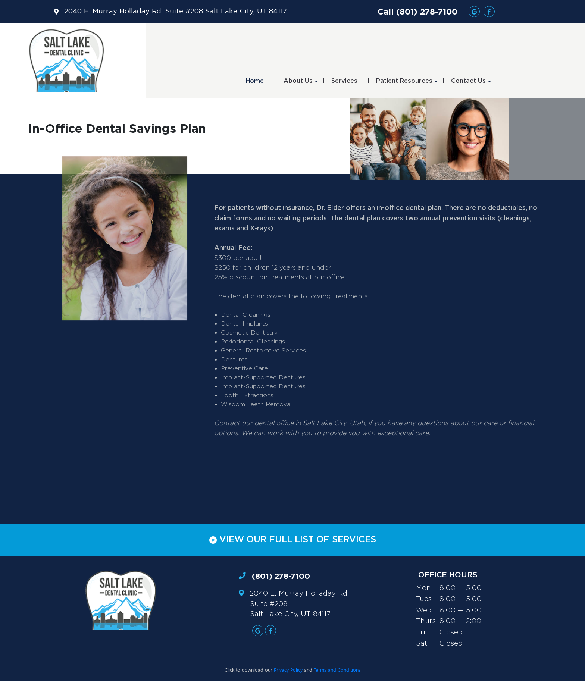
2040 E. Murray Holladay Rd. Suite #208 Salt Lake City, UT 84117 (175, 11)
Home (255, 81)
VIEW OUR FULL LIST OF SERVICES (292, 539)
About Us (301, 83)
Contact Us (471, 83)
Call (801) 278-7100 (417, 11)
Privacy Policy (288, 669)
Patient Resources (407, 83)
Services (344, 81)
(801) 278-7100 (281, 576)
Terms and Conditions (337, 669)
